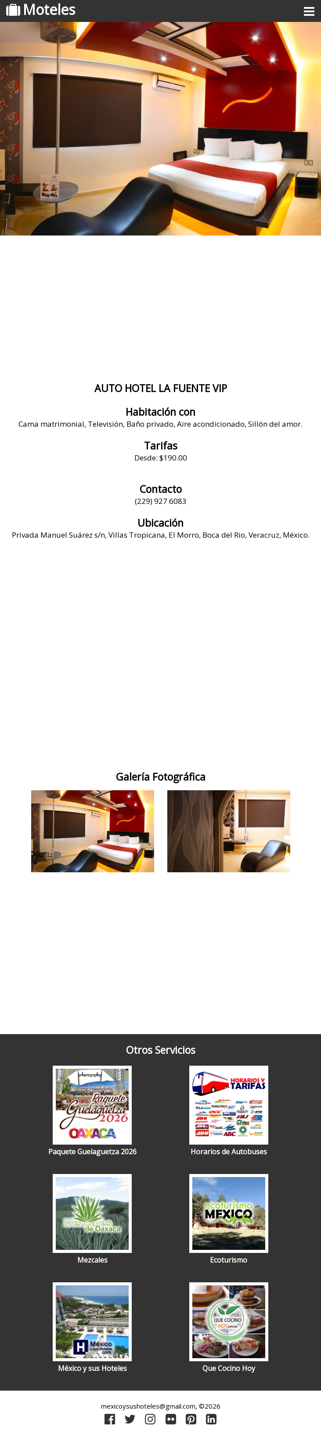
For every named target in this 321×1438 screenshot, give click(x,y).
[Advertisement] (160, 310)
